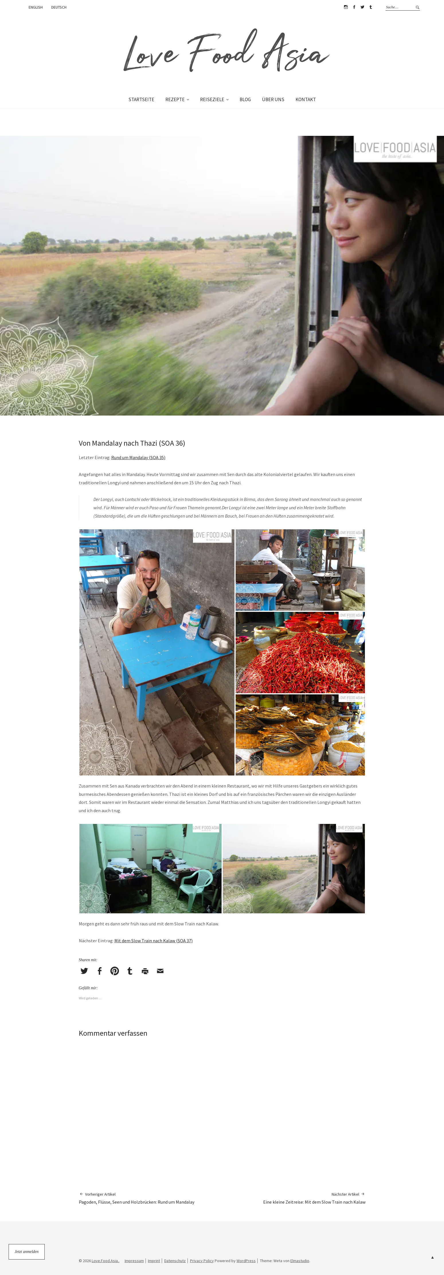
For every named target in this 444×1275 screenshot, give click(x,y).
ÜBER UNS (273, 99)
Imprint (154, 1260)
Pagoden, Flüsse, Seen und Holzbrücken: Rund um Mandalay (136, 1198)
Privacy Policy (202, 1260)
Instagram (346, 7)
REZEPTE (175, 99)
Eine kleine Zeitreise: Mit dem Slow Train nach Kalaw (314, 1198)
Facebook (354, 7)
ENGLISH (36, 7)
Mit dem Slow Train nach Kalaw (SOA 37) (153, 940)
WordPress (246, 1260)
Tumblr (371, 7)
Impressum (134, 1260)
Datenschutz (175, 1260)
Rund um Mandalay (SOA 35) (138, 457)
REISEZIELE (212, 99)
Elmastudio (299, 1260)
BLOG (245, 99)
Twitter (362, 7)
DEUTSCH (58, 7)
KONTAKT (306, 99)
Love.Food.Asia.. (106, 1260)
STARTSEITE (141, 99)
